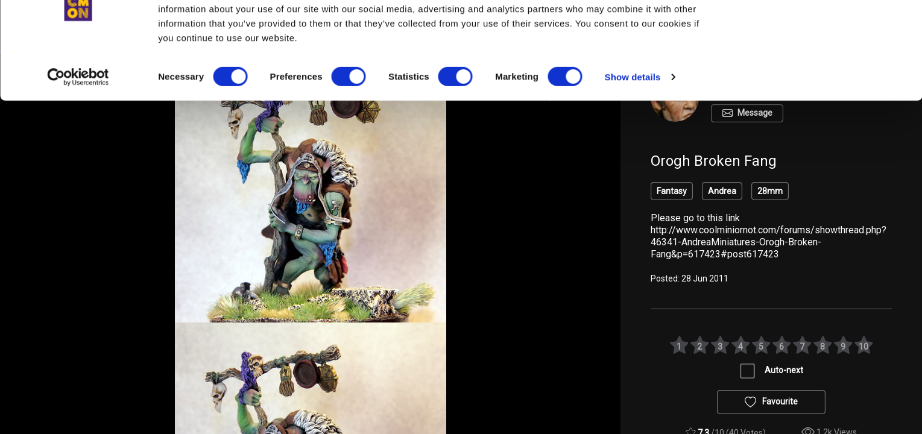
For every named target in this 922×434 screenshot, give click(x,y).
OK (822, 31)
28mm (770, 191)
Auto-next (784, 370)
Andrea (722, 191)
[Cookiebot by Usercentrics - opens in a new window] (78, 127)
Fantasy (672, 191)
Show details (633, 126)
